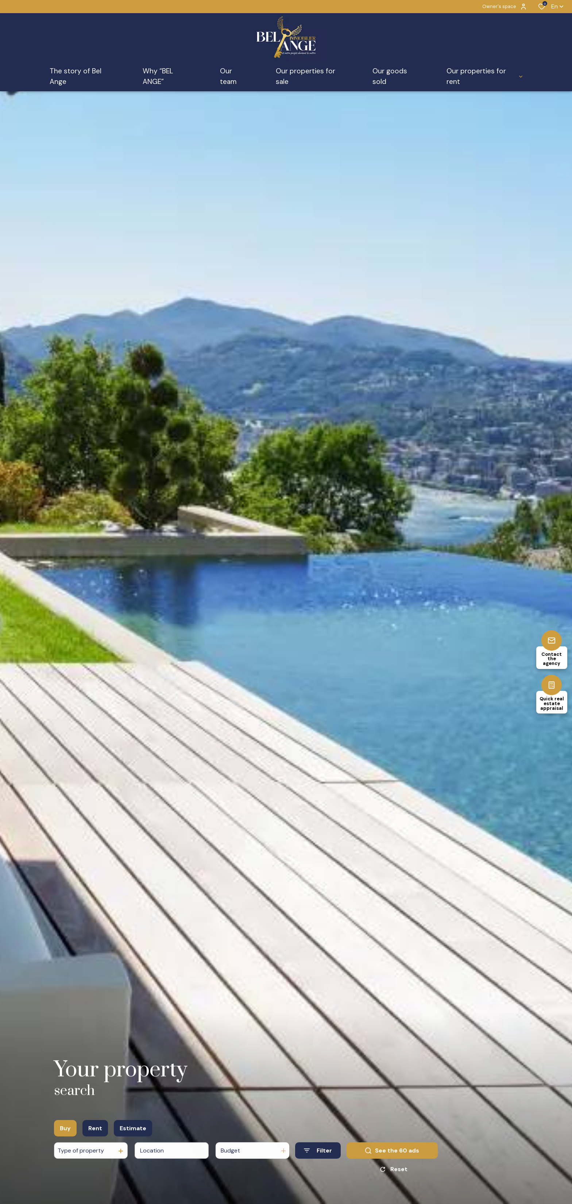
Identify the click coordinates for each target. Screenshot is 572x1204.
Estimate (133, 1140)
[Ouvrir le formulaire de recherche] (318, 1163)
